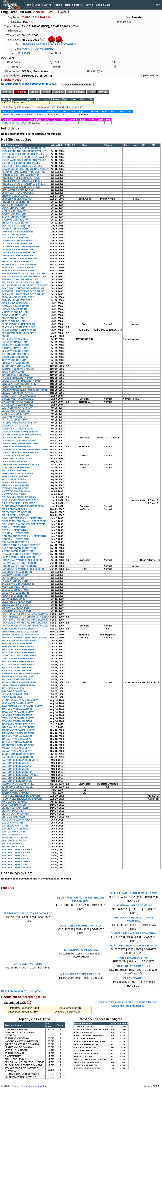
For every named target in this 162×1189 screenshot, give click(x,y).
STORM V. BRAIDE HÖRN (15, 488)
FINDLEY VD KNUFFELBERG (17, 300)
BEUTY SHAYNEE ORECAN (16, 512)
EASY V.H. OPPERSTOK (14, 416)
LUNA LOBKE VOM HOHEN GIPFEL (20, 452)
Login (156, 4)
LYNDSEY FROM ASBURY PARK (19, 384)
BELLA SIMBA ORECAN (14, 509)
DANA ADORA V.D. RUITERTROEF (20, 548)
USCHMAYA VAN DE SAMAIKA (133, 905)
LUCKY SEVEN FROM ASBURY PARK (21, 381)
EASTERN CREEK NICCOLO (17, 772)
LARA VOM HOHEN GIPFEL (16, 437)
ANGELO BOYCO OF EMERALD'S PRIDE (23, 184)
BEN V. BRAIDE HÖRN (13, 578)
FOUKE (5, 336)
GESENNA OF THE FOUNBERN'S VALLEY (24, 160)
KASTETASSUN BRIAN (14, 494)
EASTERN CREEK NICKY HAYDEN (20, 775)
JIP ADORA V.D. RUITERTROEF (18, 551)
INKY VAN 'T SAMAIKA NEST (17, 742)
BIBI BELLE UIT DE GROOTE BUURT (21, 282)
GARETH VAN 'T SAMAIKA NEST (19, 396)
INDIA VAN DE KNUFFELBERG (18, 652)
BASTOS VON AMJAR (13, 831)
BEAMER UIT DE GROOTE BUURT (20, 279)
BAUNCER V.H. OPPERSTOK (17, 408)
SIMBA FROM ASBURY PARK (17, 393)
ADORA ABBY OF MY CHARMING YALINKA (24, 622)
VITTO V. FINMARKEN (13, 816)
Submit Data (103, 4)
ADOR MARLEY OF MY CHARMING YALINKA (25, 616)
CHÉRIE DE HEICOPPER (15, 605)
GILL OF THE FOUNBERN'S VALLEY (21, 163)
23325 (26, 53)
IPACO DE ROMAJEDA (14, 691)
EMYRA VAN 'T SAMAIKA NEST (18, 190)
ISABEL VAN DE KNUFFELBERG (19, 655)
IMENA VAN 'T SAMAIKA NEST (18, 733)
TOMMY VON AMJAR (13, 372)
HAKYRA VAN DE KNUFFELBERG (20, 563)
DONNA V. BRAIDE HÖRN (15, 306)
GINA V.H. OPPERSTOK (14, 527)
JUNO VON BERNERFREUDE (17, 787)
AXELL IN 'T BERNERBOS (15, 467)
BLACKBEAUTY (133, 978)
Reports (88, 4)
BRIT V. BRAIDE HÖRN (14, 470)
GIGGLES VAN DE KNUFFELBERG (20, 500)
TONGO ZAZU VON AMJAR (16, 375)
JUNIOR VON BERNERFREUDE (18, 754)
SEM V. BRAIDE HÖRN (14, 318)
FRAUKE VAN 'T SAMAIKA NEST (19, 264)
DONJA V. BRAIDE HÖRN (15, 228)
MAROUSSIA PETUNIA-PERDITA (80, 974)
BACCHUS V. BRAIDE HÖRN (17, 572)
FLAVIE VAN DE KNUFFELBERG (19, 330)
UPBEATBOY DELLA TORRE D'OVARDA (49, 44)
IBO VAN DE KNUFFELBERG (17, 643)
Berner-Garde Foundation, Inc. (29, 1086)
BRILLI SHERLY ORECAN (15, 515)
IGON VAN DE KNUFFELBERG (18, 646)
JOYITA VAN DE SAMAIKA (15, 793)
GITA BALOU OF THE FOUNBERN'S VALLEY (25, 169)
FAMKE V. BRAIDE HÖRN (15, 581)
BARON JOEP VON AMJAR (16, 828)
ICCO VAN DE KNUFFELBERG (18, 664)
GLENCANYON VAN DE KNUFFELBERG (23, 506)
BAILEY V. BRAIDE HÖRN (15, 593)
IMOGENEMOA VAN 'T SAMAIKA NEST (22, 706)
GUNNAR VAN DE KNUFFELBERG (20, 431)
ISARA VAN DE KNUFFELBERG (18, 685)
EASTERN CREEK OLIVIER (16, 852)
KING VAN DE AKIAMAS (14, 802)
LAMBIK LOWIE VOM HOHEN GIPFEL (21, 434)
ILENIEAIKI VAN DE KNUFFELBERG (21, 673)
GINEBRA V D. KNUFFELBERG (18, 428)
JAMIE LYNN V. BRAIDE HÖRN (18, 584)
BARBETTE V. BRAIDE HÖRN (17, 757)
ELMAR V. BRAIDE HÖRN (15, 351)
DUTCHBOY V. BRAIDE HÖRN (17, 473)
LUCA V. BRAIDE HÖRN (14, 309)
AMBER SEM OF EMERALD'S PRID (20, 175)
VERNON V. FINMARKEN (15, 808)
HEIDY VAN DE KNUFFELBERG (18, 557)
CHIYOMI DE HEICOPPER (15, 608)
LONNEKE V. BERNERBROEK (17, 255)
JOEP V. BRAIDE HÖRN (14, 214)
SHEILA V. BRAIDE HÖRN (15, 363)
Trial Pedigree (73, 4)
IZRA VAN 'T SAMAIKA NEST (17, 721)
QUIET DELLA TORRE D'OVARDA (80, 925)
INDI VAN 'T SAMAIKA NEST (16, 739)
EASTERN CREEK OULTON (16, 867)
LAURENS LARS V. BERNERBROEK (21, 246)
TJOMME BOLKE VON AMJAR (18, 369)
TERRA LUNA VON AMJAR (16, 366)
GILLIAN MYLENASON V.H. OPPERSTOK (23, 524)
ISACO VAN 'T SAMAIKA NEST (18, 745)
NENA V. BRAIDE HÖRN (14, 596)
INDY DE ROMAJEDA (13, 688)
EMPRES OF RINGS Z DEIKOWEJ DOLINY (24, 637)
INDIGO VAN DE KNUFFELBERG (19, 682)
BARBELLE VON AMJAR (15, 825)
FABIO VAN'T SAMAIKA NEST (17, 267)
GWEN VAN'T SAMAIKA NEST (17, 402)
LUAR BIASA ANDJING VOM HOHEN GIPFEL (25, 449)
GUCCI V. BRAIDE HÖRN (15, 237)
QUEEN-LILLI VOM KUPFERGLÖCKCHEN (24, 148)
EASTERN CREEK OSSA (15, 864)
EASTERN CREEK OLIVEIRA (17, 849)
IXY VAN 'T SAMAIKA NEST (16, 751)
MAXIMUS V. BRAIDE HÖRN (16, 219)
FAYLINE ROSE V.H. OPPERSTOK (19, 422)
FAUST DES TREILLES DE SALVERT (21, 796)
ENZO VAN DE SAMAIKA (15, 196)
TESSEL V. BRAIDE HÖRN (15, 590)
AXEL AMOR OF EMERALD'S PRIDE (21, 187)
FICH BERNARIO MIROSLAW (80, 949)
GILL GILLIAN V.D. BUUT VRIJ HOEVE (133, 893)
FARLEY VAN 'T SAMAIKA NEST (19, 270)
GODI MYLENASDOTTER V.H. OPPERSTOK (24, 536)
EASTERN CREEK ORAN (15, 855)
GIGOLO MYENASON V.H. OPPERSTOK (23, 518)
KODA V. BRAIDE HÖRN (14, 587)
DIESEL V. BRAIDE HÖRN (15, 345)
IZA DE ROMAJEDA (12, 697)
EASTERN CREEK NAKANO (16, 766)
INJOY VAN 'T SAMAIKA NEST (18, 712)
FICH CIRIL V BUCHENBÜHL (133, 966)
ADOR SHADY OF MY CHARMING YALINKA (24, 619)
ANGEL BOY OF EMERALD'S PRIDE (21, 178)
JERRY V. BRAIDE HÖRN (15, 476)
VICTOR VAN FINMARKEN (15, 814)
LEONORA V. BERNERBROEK (17, 249)
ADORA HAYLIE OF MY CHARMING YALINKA (25, 625)
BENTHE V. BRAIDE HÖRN (16, 225)
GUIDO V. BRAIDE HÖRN (15, 357)
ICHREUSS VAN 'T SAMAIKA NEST (20, 700)
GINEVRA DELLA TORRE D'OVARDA (133, 933)
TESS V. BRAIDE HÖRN (14, 321)
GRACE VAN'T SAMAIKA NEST (18, 399)
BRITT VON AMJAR (12, 843)
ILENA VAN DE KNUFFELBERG (18, 628)
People (58, 4)
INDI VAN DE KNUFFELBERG (17, 679)
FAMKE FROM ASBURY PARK (17, 378)
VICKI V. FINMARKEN (13, 811)
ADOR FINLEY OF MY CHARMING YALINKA (25, 614)
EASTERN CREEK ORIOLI (15, 858)
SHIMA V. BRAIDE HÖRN (15, 222)
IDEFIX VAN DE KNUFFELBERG (18, 724)
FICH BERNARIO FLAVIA (133, 957)
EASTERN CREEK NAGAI (15, 763)
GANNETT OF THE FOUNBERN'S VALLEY (24, 151)
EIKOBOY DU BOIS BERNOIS (17, 261)
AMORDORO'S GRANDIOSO (17, 458)
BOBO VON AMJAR (12, 834)
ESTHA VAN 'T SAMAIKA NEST (18, 193)
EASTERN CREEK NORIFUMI (17, 778)
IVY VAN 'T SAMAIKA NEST (16, 748)
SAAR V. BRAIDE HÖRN (14, 482)
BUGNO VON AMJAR (13, 846)
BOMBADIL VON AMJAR (15, 837)
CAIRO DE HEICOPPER (14, 599)
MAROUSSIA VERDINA (37, 48)
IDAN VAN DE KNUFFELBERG (18, 667)
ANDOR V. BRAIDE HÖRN (15, 202)
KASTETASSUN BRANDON (16, 491)
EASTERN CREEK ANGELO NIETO (20, 760)
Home (28, 4)
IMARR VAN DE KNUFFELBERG (18, 676)
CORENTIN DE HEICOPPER (16, 611)
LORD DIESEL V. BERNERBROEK (19, 258)
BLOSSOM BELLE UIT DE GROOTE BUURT (25, 285)
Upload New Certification (77, 84)
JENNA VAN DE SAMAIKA (15, 790)
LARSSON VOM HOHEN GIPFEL (19, 440)
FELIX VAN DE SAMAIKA (15, 339)
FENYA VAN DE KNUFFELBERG (18, 327)
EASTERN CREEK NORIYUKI (17, 781)
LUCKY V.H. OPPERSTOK (15, 425)
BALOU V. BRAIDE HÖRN (15, 575)
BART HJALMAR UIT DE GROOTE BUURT (24, 276)
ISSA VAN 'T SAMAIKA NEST (17, 715)
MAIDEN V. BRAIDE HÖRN (15, 312)
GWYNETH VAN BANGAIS (15, 455)
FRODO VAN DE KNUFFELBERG (19, 333)
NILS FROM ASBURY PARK (16, 387)
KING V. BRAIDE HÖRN (14, 479)
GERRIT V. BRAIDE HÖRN (15, 354)
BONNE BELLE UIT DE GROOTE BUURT (23, 291)
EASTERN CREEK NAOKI (15, 769)
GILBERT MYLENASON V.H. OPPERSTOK (24, 521)
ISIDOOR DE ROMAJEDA (15, 694)
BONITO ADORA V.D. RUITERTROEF (21, 545)
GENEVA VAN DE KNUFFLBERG (19, 497)
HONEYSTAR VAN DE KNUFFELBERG (22, 560)
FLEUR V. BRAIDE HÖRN (15, 234)
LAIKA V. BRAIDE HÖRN (14, 461)
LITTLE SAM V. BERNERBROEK (19, 252)
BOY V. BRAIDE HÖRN (13, 208)
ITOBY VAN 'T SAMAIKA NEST (18, 718)
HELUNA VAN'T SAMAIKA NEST (19, 784)
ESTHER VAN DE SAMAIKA (16, 199)
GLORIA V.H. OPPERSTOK (16, 533)
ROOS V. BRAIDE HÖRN (14, 315)
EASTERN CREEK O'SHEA (16, 861)
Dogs (37, 4)
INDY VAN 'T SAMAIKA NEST (17, 709)
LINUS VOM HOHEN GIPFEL (16, 446)
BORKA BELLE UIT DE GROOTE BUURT (23, 294)
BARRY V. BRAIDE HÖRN (15, 342)
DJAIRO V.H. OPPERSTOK (15, 414)
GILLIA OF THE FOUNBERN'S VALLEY (22, 166)
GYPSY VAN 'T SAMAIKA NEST (18, 405)
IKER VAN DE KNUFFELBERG (17, 670)
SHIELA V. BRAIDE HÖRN (15, 485)
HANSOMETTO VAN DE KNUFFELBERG (23, 569)
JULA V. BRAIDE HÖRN (14, 216)
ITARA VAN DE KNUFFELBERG (18, 658)
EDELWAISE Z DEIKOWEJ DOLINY (20, 631)
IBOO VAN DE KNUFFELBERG (18, 661)
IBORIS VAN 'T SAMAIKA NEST (18, 730)
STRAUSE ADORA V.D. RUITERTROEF (22, 554)
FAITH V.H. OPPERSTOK (15, 419)
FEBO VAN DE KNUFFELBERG (18, 297)
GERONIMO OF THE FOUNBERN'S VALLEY (24, 157)
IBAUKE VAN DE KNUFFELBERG (19, 640)
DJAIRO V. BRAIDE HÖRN (15, 211)
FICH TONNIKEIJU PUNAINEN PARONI (133, 945)
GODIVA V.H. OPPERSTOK (16, 539)
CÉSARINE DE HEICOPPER (16, 602)
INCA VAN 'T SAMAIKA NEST (17, 736)
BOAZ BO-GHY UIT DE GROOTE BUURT (23, 288)
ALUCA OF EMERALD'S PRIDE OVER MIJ (24, 172)
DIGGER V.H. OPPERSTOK (16, 411)
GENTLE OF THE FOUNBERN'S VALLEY (23, 154)
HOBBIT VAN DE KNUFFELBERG (19, 566)
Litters (47, 4)
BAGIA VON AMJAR (12, 822)
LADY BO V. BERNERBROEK (17, 243)
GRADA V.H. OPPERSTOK (15, 542)
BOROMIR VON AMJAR (14, 840)
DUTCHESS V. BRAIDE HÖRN (17, 231)
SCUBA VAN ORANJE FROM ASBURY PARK (25, 390)
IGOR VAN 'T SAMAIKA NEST (17, 703)
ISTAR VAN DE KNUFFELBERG (18, 727)
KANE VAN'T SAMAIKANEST (17, 819)
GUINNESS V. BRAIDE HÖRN (17, 240)
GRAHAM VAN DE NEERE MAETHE (20, 464)
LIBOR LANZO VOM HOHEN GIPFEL (21, 443)
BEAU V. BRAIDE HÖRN (14, 205)
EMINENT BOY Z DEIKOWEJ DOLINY (21, 634)
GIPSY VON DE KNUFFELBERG (18, 503)
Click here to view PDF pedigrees (21, 991)
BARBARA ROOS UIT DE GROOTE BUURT (24, 273)
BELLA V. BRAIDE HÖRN (15, 303)
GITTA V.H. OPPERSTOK (15, 530)
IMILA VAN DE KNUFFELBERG (18, 649)
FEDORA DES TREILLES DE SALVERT (22, 799)
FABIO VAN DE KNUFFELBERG (18, 324)
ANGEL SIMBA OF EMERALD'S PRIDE (22, 181)
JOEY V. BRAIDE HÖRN (14, 360)
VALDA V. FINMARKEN (14, 805)
